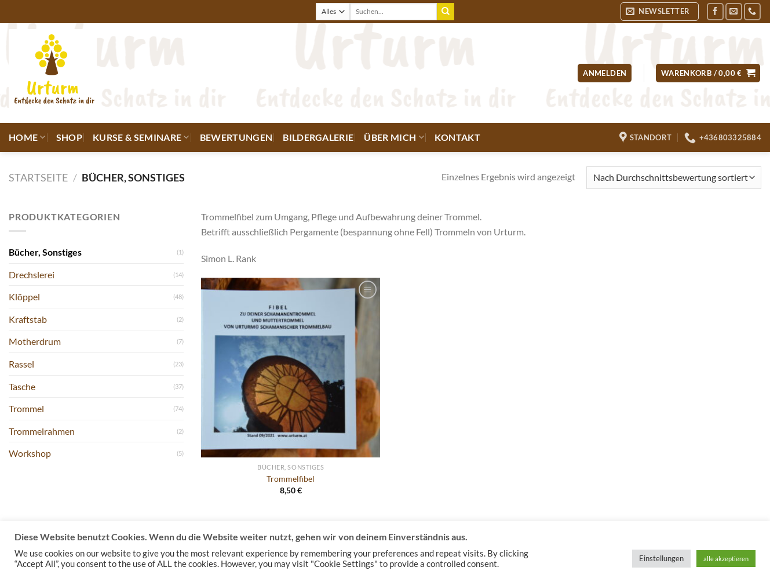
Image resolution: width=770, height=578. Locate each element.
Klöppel (24, 296)
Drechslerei (31, 274)
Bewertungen (236, 137)
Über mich (394, 137)
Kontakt (457, 137)
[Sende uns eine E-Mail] (733, 11)
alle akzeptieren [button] (726, 558)
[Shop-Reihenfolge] (673, 177)
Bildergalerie (318, 137)
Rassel (21, 363)
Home (27, 137)
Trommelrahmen (42, 431)
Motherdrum (35, 341)
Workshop (30, 453)
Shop (69, 137)
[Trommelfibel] (290, 367)
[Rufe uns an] (752, 11)
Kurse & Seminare (141, 137)
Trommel (26, 408)
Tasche (22, 386)
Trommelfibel (291, 479)
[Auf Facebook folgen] (715, 11)
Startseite (38, 177)
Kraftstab (28, 319)
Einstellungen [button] (661, 558)
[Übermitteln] (445, 11)
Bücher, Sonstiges (45, 251)
